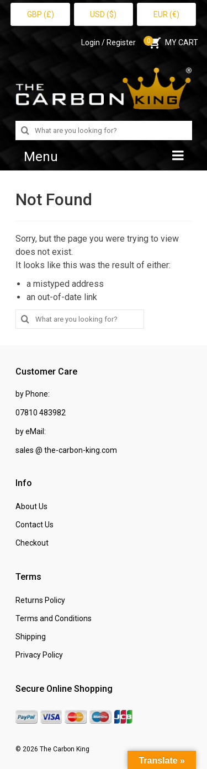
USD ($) (103, 14)
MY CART (172, 42)
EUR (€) (166, 14)
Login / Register (108, 42)
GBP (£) (40, 14)
